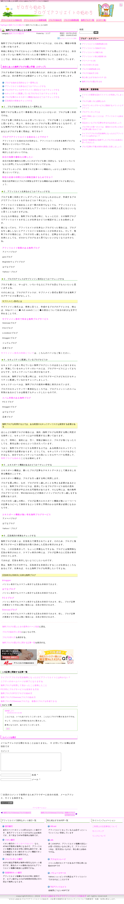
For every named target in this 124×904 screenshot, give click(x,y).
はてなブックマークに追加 (66, 38)
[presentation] (19, 790)
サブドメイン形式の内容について (17, 353)
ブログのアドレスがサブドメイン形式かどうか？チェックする (32, 90)
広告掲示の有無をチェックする (18, 101)
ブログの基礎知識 (89, 69)
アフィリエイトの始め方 (92, 48)
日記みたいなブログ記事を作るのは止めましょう (102, 123)
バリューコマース (58, 877)
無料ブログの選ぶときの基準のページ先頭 (20, 627)
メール (35, 783)
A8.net (53, 830)
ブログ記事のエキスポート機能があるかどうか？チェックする (32, 97)
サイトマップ (98, 835)
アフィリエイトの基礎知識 (93, 44)
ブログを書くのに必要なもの (93, 101)
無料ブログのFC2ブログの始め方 (16, 693)
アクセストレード (58, 863)
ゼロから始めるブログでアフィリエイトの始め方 (64, 900)
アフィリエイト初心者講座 (93, 56)
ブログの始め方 (88, 73)
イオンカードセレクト (24, 847)
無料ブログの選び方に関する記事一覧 (18, 643)
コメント (5, 751)
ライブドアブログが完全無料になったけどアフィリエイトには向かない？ (36, 677)
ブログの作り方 (9, 637)
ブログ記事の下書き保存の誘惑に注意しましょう (102, 147)
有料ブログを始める (11, 458)
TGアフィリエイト (58, 890)
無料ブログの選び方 (16, 33)
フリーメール (87, 61)
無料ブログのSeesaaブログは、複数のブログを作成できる (29, 701)
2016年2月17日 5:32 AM (14, 713)
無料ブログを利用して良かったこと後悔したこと (24, 685)
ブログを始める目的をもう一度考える (21, 83)
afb (51, 844)
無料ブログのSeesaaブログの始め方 (18, 697)
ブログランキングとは (91, 112)
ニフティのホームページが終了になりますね (22, 681)
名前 (34, 778)
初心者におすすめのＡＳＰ (93, 77)
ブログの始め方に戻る (12, 632)
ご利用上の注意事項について (104, 830)
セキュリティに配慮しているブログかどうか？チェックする (31, 93)
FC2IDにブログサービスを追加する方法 (20, 689)
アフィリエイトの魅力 (91, 52)
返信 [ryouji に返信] (7, 729)
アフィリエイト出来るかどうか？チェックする (25, 86)
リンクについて (99, 839)
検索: (81, 29)
